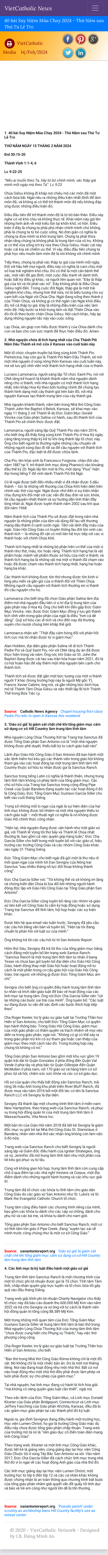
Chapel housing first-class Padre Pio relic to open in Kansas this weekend (53, 713)
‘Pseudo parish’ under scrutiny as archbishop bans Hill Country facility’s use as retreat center (49, 1510)
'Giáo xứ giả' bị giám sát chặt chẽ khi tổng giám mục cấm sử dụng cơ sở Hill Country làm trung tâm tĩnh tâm (52, 1255)
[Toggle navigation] (95, 8)
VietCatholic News (28, 8)
